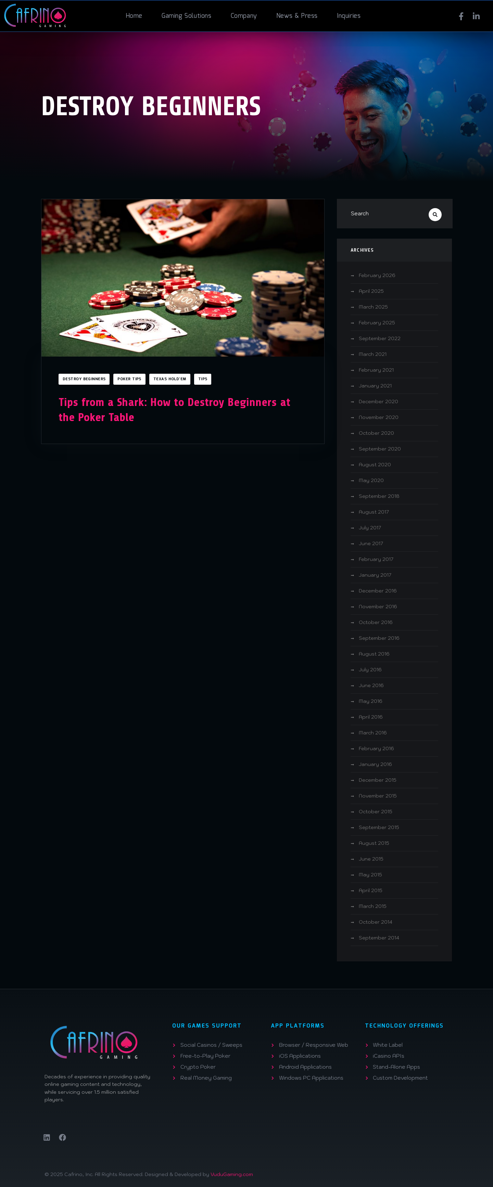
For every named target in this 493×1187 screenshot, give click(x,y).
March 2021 (373, 354)
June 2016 (371, 685)
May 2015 (370, 875)
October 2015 (375, 811)
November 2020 (379, 417)
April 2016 (371, 717)
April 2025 (371, 291)
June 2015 (371, 859)
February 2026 (377, 275)
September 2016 (379, 638)
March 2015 (373, 906)
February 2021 (376, 370)
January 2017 (375, 575)
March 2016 (373, 733)
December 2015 (377, 780)
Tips (202, 379)
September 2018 (379, 496)
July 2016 (370, 670)
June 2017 (371, 543)
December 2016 (378, 591)
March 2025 (373, 307)
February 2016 (376, 748)
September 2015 (379, 827)
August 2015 (374, 843)
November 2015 (378, 796)
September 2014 (379, 938)
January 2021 (375, 386)
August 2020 (375, 464)
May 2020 (371, 480)
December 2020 (378, 401)
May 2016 (370, 701)
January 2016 (375, 764)
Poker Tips (129, 379)
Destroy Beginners (84, 379)
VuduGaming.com (232, 1174)
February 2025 (377, 323)
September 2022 (380, 338)
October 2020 (376, 433)
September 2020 (380, 449)
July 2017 (370, 528)
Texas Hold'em (169, 379)
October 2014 (375, 922)
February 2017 (376, 559)
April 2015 (370, 890)
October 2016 (376, 622)
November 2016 (378, 606)
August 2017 (374, 512)
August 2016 (374, 654)
